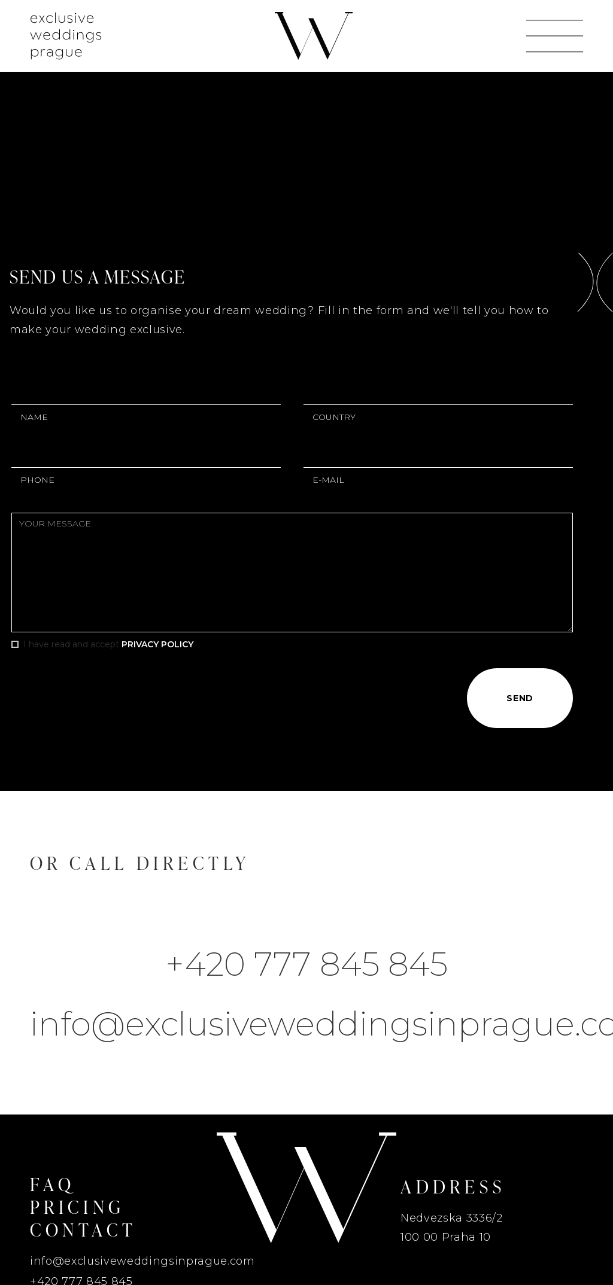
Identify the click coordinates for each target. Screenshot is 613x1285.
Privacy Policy (157, 644)
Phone (37, 479)
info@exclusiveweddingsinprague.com (306, 1024)
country (334, 417)
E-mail (328, 479)
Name (34, 417)
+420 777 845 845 (306, 964)
